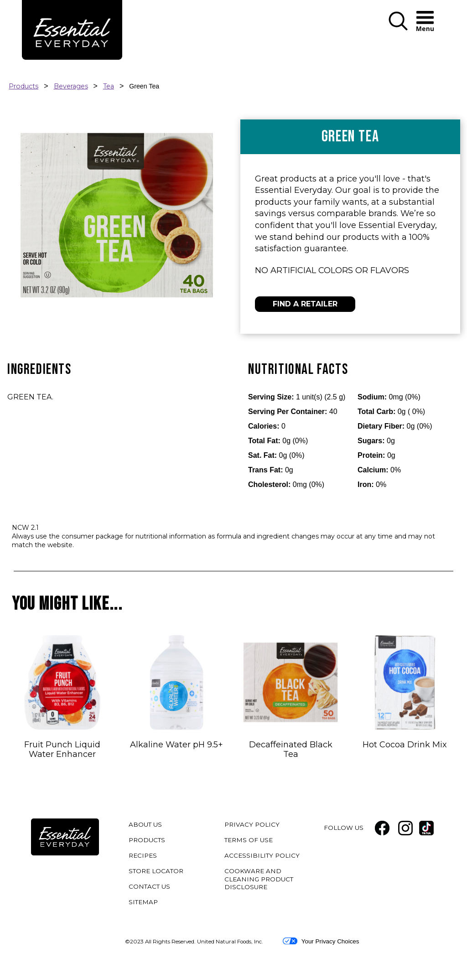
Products (23, 86)
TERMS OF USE (249, 841)
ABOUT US (145, 824)
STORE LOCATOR (156, 871)
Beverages (71, 86)
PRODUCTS (147, 840)
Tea (108, 86)
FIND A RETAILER (305, 304)
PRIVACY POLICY (253, 826)
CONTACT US (149, 886)
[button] (398, 21)
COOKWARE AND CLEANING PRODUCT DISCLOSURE (258, 880)
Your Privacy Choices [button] (321, 941)
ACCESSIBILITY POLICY (263, 857)
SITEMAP (143, 902)
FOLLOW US (343, 827)
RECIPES (143, 855)
